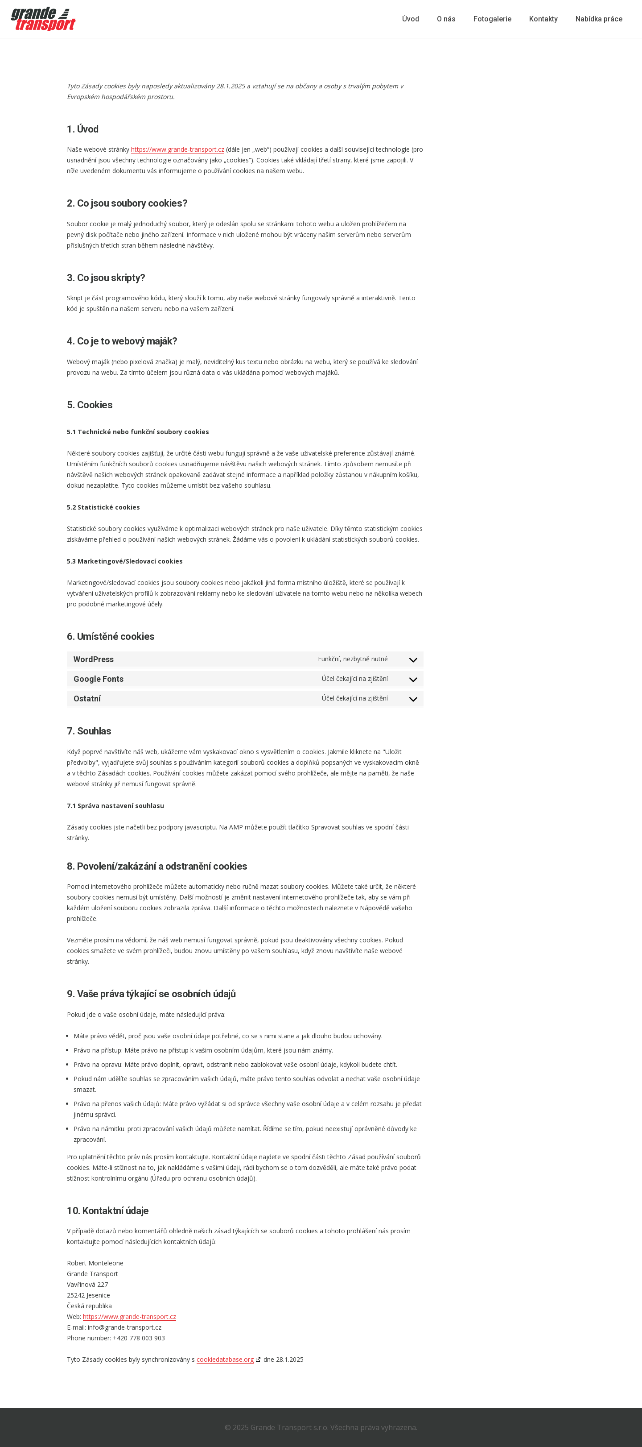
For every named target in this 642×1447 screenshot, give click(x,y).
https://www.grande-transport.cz (177, 149)
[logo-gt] (43, 19)
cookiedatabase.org (225, 1359)
